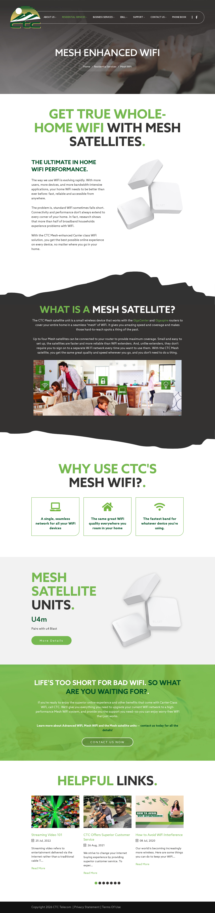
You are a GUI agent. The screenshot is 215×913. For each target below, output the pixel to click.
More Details (51, 641)
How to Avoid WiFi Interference (159, 835)
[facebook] (196, 17)
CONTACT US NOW (107, 742)
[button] (96, 883)
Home (86, 66)
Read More (38, 868)
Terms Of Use (111, 907)
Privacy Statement (87, 907)
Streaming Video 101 (46, 835)
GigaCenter (141, 320)
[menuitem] (50, 17)
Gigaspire (161, 320)
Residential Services (105, 66)
